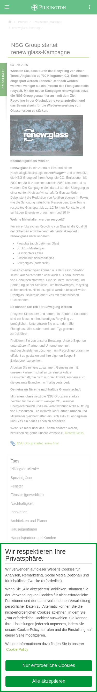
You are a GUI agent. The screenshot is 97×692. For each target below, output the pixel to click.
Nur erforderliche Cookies (48, 665)
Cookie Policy (17, 649)
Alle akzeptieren (48, 681)
